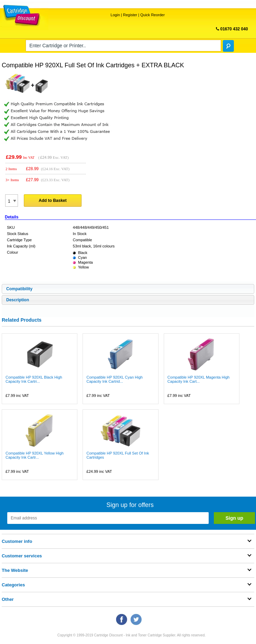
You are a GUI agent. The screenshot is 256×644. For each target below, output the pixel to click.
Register (130, 15)
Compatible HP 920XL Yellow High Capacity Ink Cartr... (35, 455)
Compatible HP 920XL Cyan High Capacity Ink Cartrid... (114, 379)
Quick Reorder (152, 15)
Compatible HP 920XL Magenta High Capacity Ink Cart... (199, 379)
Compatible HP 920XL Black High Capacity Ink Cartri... (34, 379)
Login (115, 15)
